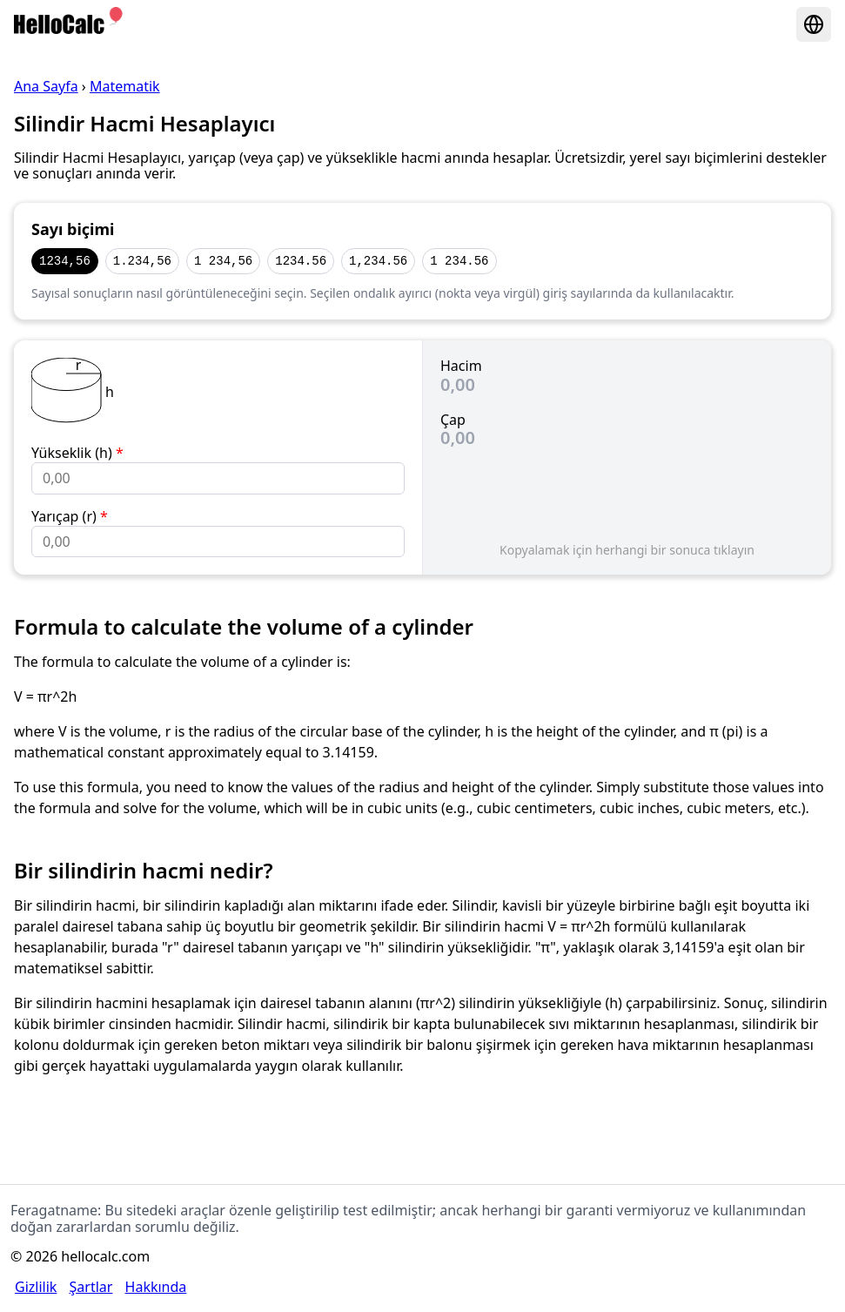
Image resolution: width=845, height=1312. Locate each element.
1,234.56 (378, 260)
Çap (453, 419)
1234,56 (65, 260)
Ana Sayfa (46, 86)
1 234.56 (459, 260)
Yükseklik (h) (77, 453)
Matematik (125, 86)
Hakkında (156, 1286)
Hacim (461, 365)
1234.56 (300, 260)
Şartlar (91, 1286)
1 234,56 (223, 260)
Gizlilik (36, 1286)
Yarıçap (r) (69, 516)
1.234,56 (142, 260)
